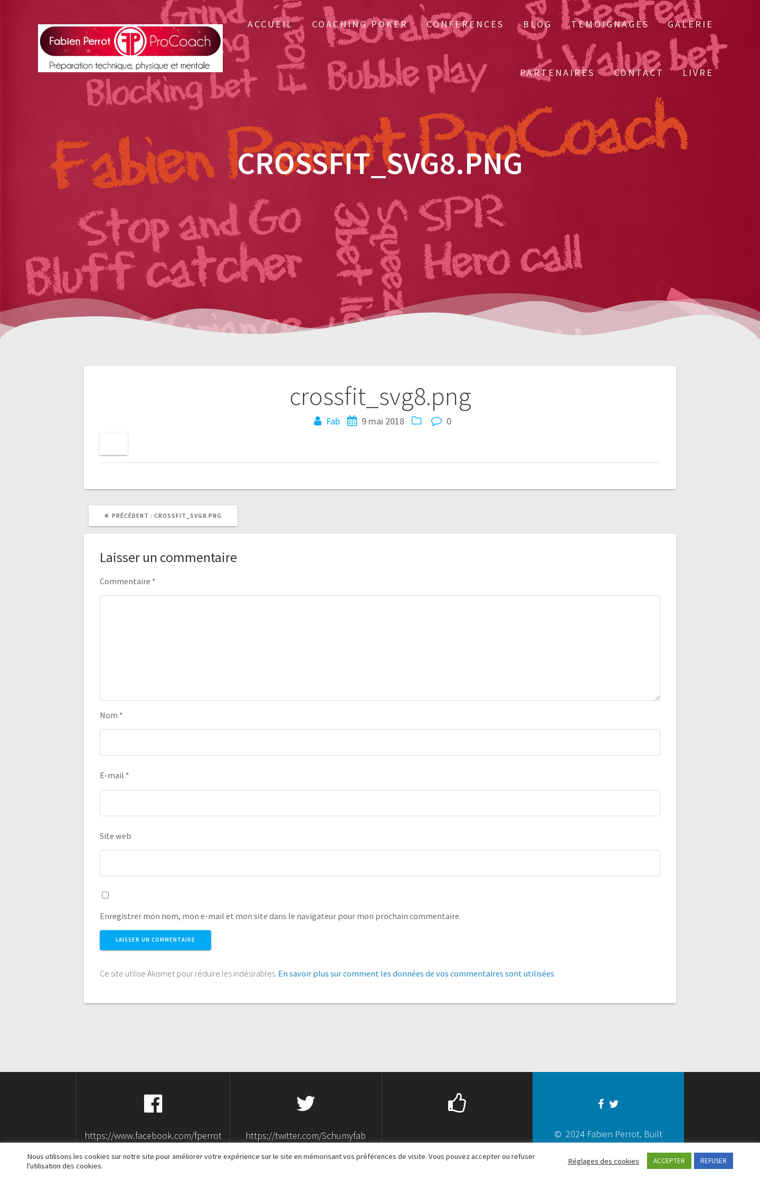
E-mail (114, 775)
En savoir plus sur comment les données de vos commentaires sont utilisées (416, 973)
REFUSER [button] (713, 1160)
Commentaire (128, 581)
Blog (537, 24)
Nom (111, 715)
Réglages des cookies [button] (603, 1161)
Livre (698, 72)
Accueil (270, 24)
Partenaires (557, 72)
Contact (639, 72)
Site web (115, 835)
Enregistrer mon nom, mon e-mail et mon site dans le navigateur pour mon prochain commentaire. (280, 916)
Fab (333, 421)
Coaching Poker (360, 24)
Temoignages (610, 24)
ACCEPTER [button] (669, 1160)
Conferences (465, 24)
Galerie (691, 24)
